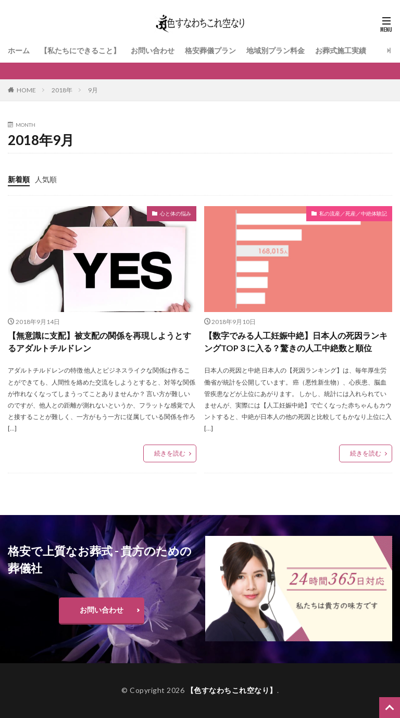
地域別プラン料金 (275, 50)
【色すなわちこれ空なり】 (231, 690)
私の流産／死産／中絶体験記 (353, 213)
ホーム (19, 50)
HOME (26, 90)
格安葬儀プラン (210, 50)
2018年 (62, 90)
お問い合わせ (152, 50)
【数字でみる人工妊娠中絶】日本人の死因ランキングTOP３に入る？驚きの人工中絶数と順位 (296, 341)
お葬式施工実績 (340, 50)
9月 (93, 90)
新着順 (19, 179)
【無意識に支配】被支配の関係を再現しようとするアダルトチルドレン (99, 341)
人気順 (46, 179)
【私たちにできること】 (80, 50)
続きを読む (169, 453)
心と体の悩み (175, 213)
